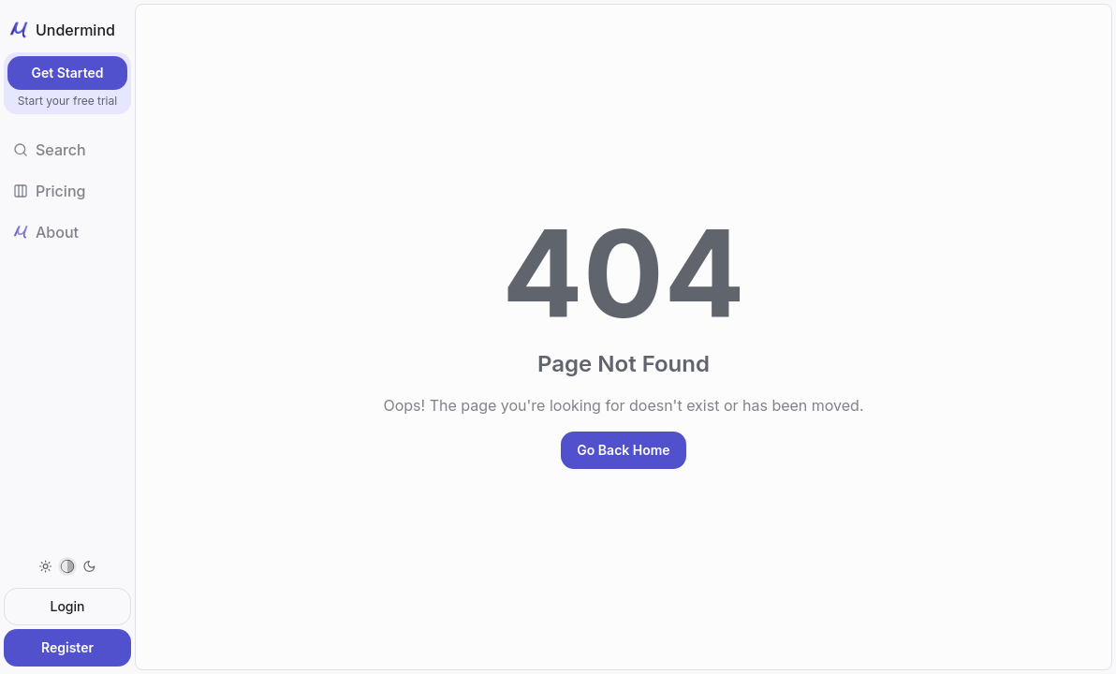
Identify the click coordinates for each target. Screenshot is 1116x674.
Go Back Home (623, 450)
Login (68, 606)
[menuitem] (67, 566)
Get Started (67, 73)
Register (67, 647)
